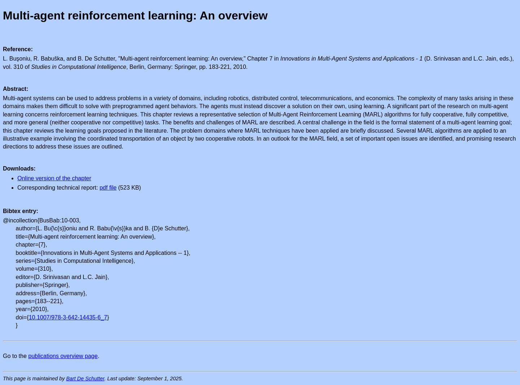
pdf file (108, 188)
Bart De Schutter (85, 378)
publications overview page (63, 356)
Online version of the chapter (54, 178)
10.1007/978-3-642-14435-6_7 (68, 317)
